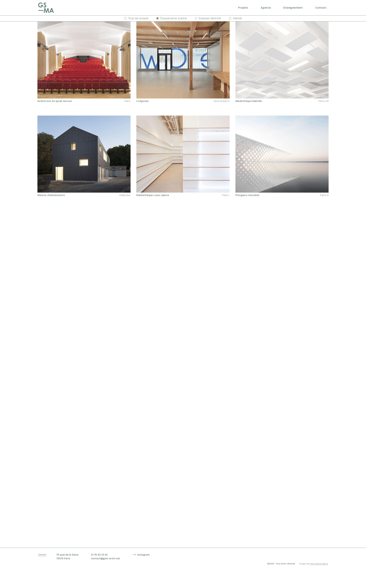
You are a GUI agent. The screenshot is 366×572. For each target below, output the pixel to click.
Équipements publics (171, 18)
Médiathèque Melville (248, 101)
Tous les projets (136, 18)
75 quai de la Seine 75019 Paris (67, 556)
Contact (321, 7)
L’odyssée (142, 101)
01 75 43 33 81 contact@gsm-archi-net (105, 556)
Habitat (235, 18)
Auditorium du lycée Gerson (54, 101)
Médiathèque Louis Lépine (152, 195)
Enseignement (293, 7)
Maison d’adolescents (51, 195)
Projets (243, 7)
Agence (266, 7)
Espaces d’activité (208, 18)
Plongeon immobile (247, 195)
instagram (143, 554)
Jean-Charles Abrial (319, 564)
